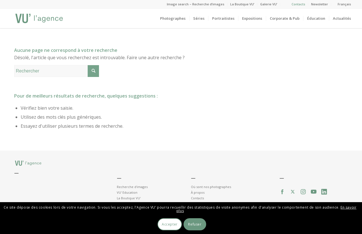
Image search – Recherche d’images (195, 4)
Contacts (298, 4)
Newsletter (319, 4)
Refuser (194, 224)
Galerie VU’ (268, 4)
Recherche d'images (132, 187)
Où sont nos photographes (211, 187)
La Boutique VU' (129, 198)
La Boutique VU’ (242, 4)
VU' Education (127, 192)
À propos (197, 192)
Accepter (170, 224)
